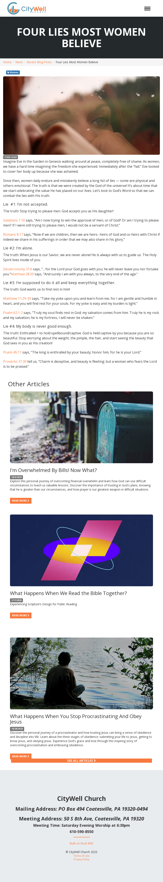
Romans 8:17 (13, 234)
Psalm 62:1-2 (13, 312)
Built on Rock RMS (81, 843)
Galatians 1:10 (14, 220)
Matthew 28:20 (22, 274)
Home (7, 62)
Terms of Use (81, 855)
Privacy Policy (81, 859)
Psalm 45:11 (12, 352)
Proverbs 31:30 (14, 361)
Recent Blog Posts (39, 62)
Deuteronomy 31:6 (17, 269)
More (19, 62)
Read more (20, 500)
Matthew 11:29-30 (17, 298)
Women (12, 72)
